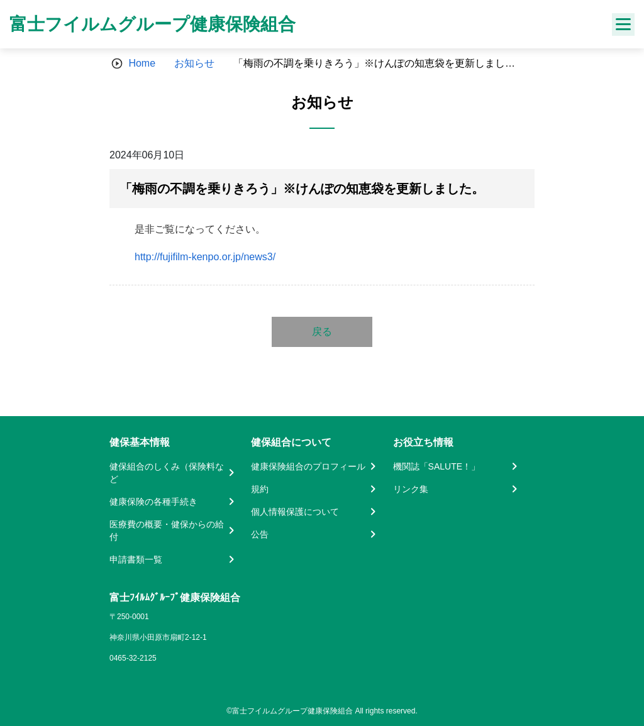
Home (141, 63)
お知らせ (194, 63)
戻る (322, 331)
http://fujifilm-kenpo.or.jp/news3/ (205, 256)
